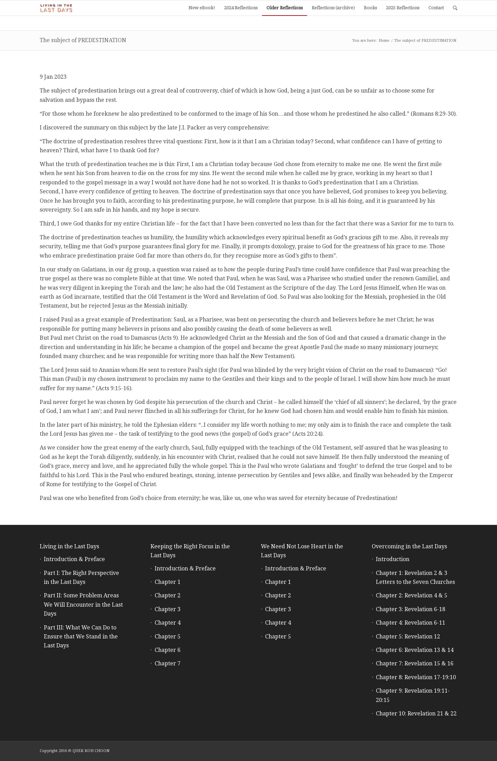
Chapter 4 (168, 622)
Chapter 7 (168, 663)
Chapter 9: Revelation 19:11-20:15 (413, 695)
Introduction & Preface (74, 559)
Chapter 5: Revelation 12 (408, 636)
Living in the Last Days (69, 546)
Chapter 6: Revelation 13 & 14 (415, 650)
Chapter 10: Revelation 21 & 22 (416, 713)
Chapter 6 (168, 650)
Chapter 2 (168, 595)
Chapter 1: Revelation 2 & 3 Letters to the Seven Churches (415, 577)
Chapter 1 (168, 582)
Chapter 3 (168, 609)
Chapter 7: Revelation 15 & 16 (415, 663)
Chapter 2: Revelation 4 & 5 (411, 595)
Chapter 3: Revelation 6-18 (410, 609)
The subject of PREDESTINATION (83, 40)
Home (384, 40)
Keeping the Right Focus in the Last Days (190, 551)
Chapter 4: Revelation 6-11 (410, 622)
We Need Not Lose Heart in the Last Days (302, 551)
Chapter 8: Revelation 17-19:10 (416, 677)
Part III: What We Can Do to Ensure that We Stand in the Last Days (81, 636)
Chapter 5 (168, 636)
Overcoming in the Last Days (409, 546)
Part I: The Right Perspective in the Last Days (81, 577)
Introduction (392, 559)
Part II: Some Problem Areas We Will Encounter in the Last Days (83, 604)
